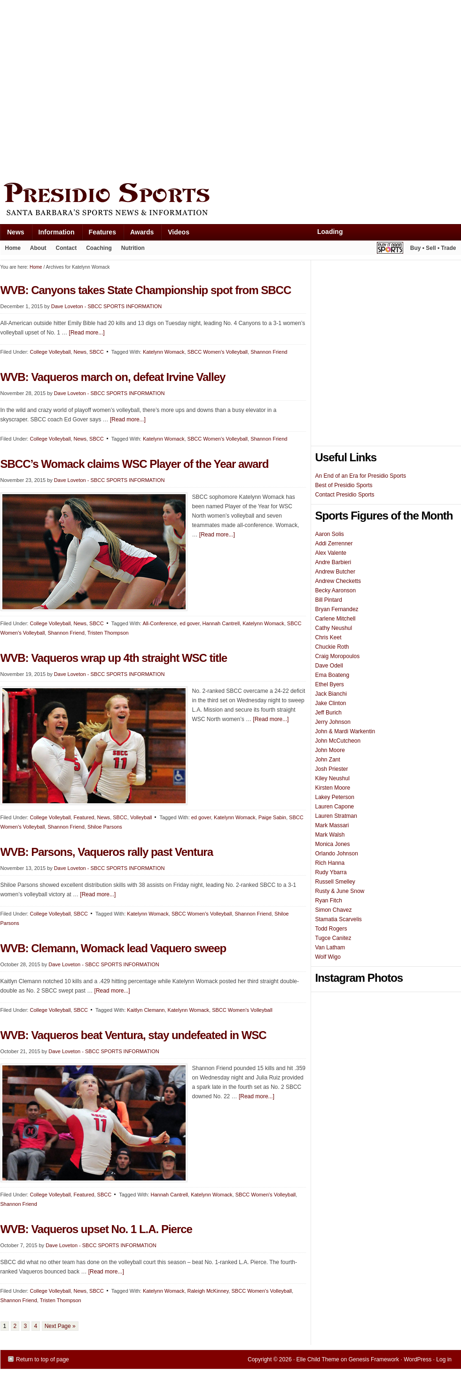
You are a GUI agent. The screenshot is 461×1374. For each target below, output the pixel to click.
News (12, 234)
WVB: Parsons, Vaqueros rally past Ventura (106, 852)
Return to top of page (42, 1359)
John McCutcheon (338, 740)
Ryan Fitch (328, 900)
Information (53, 234)
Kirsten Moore (333, 787)
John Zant (327, 759)
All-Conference (159, 623)
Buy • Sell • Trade (433, 248)
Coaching (99, 248)
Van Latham (330, 947)
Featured (83, 817)
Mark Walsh (330, 834)
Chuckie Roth (332, 647)
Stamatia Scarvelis (338, 919)
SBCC (96, 623)
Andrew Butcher (335, 571)
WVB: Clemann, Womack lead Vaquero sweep (113, 948)
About (36, 250)
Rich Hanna (330, 863)
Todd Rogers (331, 928)
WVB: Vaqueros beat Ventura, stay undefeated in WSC (133, 1035)
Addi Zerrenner (334, 543)
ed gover (189, 623)
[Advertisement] (88, 89)
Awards (138, 234)
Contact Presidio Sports (345, 494)
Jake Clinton (330, 703)
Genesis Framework (374, 1359)
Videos (178, 232)
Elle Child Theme (318, 1359)
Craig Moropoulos (337, 656)
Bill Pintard (328, 600)
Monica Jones (332, 844)
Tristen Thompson (108, 633)
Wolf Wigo (328, 957)
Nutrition (133, 248)
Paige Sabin (272, 817)
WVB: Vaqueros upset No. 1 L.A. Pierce (96, 1229)
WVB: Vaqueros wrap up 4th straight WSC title (113, 658)
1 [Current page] (5, 1326)
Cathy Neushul (333, 628)
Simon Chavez (333, 910)
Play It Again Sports (390, 249)
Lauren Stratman (336, 816)
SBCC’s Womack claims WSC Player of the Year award (134, 464)
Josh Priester (331, 769)
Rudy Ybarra (331, 872)
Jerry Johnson (333, 722)
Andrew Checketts (338, 581)
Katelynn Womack (263, 623)
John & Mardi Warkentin (345, 731)
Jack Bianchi (331, 694)
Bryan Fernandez (337, 609)
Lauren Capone (334, 806)
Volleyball (141, 817)
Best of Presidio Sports (344, 485)
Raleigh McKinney (208, 1291)
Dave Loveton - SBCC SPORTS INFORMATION (109, 480)
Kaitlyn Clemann (145, 1010)
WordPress (417, 1359)
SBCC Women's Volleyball (218, 352)
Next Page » (60, 1326)
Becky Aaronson (335, 590)
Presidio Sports (230, 200)
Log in (444, 1359)
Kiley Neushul (332, 778)
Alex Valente (331, 553)
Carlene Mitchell (335, 618)
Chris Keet (328, 637)
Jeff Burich (328, 712)
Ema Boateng (332, 675)
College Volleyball (50, 623)
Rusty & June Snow (340, 891)
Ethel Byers (329, 684)
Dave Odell (329, 665)
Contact (66, 248)
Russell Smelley (335, 881)
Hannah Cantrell (221, 623)
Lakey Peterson (334, 797)
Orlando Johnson (336, 853)
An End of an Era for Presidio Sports (360, 476)
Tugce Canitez (333, 938)
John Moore (330, 750)
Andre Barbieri (333, 562)
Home (13, 248)
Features (99, 234)
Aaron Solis (329, 534)
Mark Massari (332, 825)
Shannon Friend (268, 352)
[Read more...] (217, 534)
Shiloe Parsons (104, 827)
